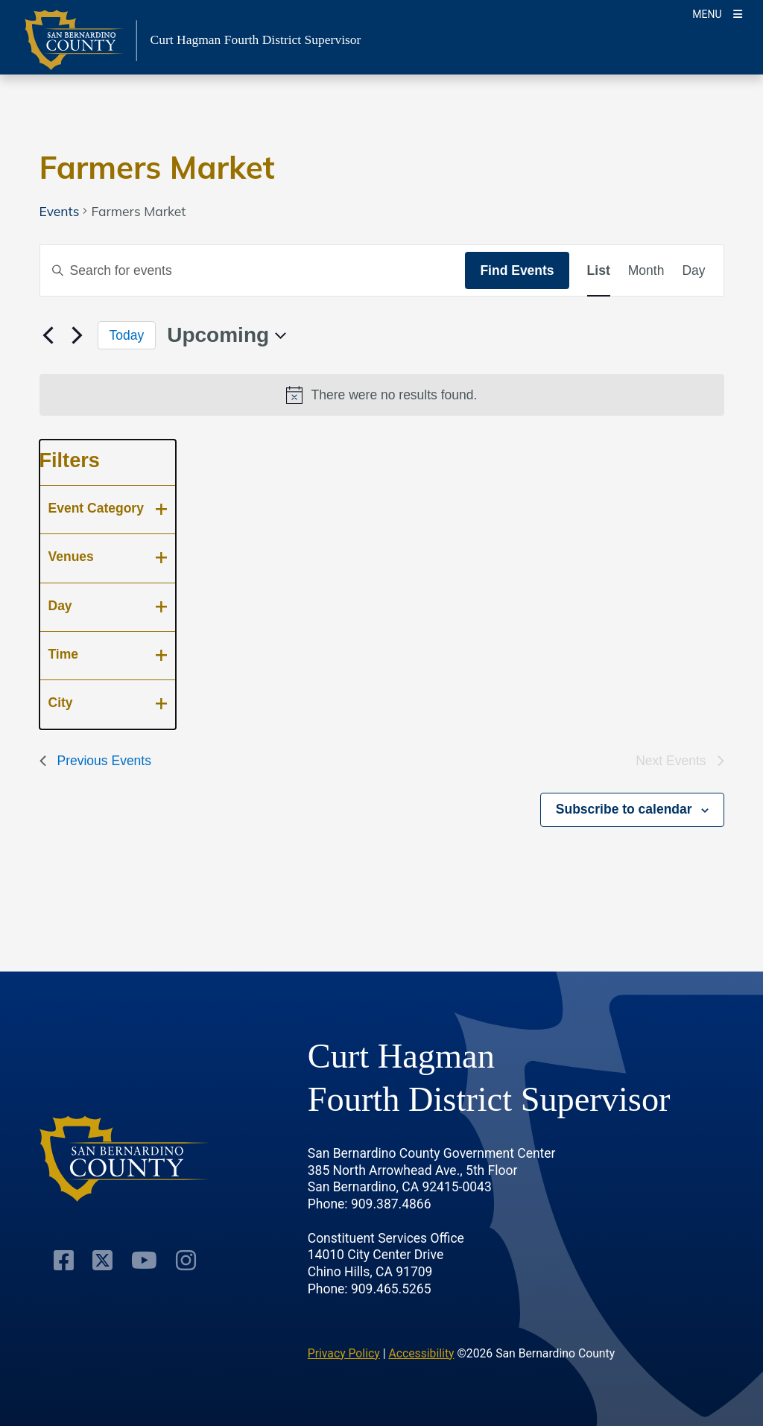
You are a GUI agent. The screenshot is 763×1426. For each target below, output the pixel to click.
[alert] (381, 395)
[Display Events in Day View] (693, 270)
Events (59, 211)
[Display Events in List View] (598, 270)
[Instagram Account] (186, 1260)
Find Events (517, 270)
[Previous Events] (48, 335)
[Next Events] (77, 335)
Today (127, 335)
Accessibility (421, 1353)
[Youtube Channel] (144, 1260)
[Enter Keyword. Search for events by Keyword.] (253, 270)
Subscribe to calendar (624, 809)
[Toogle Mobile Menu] (717, 13)
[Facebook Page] (64, 1260)
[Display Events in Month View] (646, 270)
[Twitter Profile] (102, 1260)
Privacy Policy (344, 1353)
